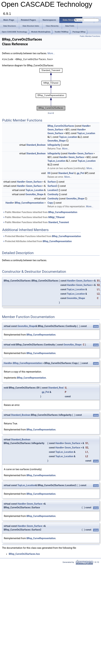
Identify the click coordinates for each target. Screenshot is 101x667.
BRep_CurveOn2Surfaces (60, 126)
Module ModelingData (40, 32)
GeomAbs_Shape (56, 140)
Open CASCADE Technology (14, 32)
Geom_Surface (55, 129)
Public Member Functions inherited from (40, 212)
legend (50, 113)
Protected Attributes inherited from (37, 241)
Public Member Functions (90, 36)
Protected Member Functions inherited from (42, 236)
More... (51, 53)
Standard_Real (66, 173)
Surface (51, 181)
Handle (85, 126)
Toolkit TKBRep (61, 32)
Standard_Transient (58, 222)
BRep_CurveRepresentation (29, 202)
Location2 (52, 190)
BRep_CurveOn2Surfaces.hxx (24, 554)
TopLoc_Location (86, 133)
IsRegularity (53, 145)
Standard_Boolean (36, 145)
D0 (48, 173)
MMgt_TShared (56, 217)
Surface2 (52, 186)
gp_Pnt (80, 173)
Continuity (52, 194)
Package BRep (79, 32)
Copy (50, 202)
